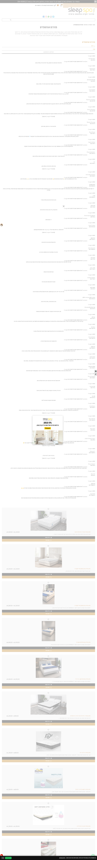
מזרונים (86, 25)
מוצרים (90, 25)
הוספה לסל (48, 94)
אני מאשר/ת (8, 857)
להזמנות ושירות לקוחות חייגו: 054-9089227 (44, 5)
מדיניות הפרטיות (62, 858)
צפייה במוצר (48, 91)
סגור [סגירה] (3, 857)
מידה (93, 46)
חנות (94, 25)
